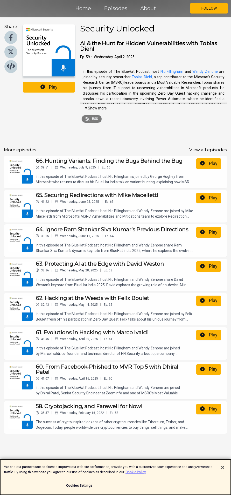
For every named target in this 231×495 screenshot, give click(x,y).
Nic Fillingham (172, 71)
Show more (95, 108)
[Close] (222, 470)
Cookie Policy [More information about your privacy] (135, 475)
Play (49, 87)
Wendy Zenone (205, 71)
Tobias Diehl (142, 77)
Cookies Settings (79, 488)
